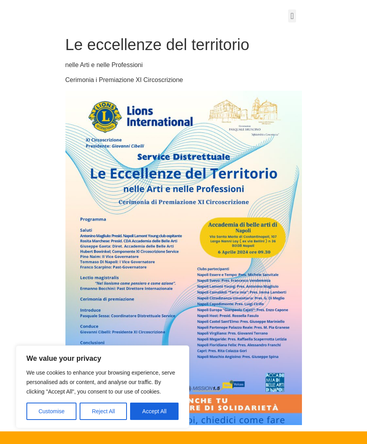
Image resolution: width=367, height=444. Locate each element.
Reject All (103, 411)
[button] (292, 15)
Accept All (154, 411)
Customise (52, 411)
